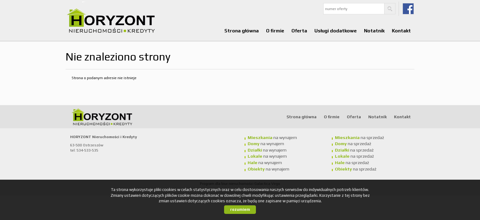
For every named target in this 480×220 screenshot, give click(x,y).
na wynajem (272, 137)
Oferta (299, 30)
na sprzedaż (359, 137)
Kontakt (401, 30)
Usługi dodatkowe (335, 30)
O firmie (275, 30)
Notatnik (374, 30)
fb (408, 8)
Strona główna (241, 30)
